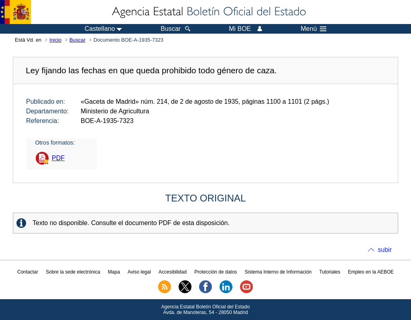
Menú (313, 29)
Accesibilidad (173, 272)
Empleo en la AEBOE (371, 272)
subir (385, 249)
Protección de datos (215, 272)
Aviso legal (139, 272)
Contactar (27, 272)
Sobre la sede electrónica (73, 272)
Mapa (114, 272)
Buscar (77, 40)
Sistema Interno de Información (278, 272)
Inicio (55, 40)
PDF (58, 158)
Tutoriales (329, 272)
